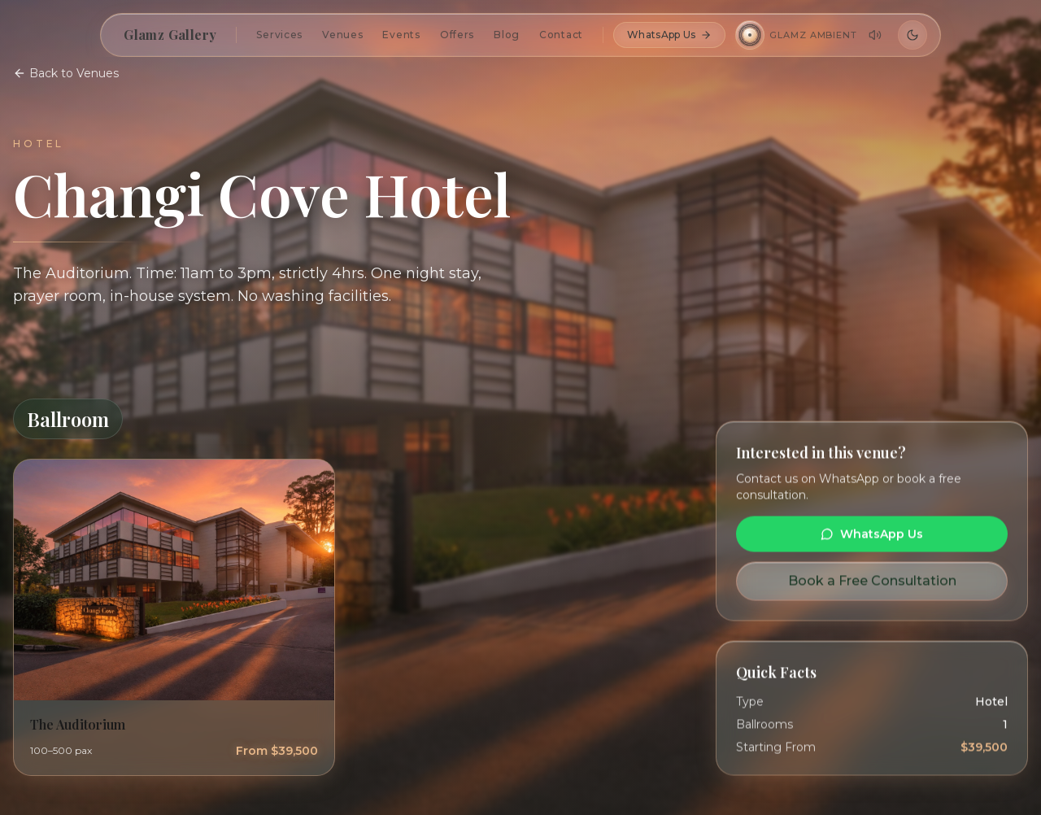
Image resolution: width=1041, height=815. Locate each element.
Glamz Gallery (170, 34)
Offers (457, 34)
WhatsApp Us (669, 34)
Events (401, 34)
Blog (507, 34)
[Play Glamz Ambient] (749, 35)
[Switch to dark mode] (912, 35)
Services (279, 34)
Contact (561, 34)
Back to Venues (66, 73)
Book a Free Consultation (872, 581)
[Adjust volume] (875, 35)
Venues (342, 34)
